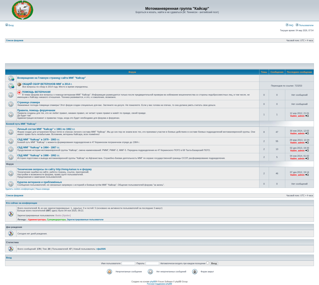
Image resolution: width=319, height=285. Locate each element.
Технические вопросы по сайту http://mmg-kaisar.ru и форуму (54, 169)
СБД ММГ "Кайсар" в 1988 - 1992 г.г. (38, 155)
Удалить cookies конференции (19, 189)
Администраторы (37, 219)
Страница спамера (28, 102)
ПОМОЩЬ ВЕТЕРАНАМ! (36, 92)
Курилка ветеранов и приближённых (39, 182)
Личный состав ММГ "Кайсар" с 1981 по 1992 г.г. (46, 129)
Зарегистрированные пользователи (85, 219)
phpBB (153, 282)
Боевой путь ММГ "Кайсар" (21, 124)
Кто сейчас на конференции (21, 203)
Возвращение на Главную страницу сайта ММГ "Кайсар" (51, 78)
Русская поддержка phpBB (159, 284)
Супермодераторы (56, 219)
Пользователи (305, 25)
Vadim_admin (297, 116)
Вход (9, 25)
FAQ (289, 25)
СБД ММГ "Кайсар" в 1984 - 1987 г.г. (38, 147)
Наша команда (43, 189)
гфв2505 (101, 249)
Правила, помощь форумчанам (36, 110)
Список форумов (14, 40)
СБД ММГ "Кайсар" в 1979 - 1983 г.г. (38, 139)
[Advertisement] (159, 54)
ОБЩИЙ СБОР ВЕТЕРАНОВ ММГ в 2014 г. (47, 84)
